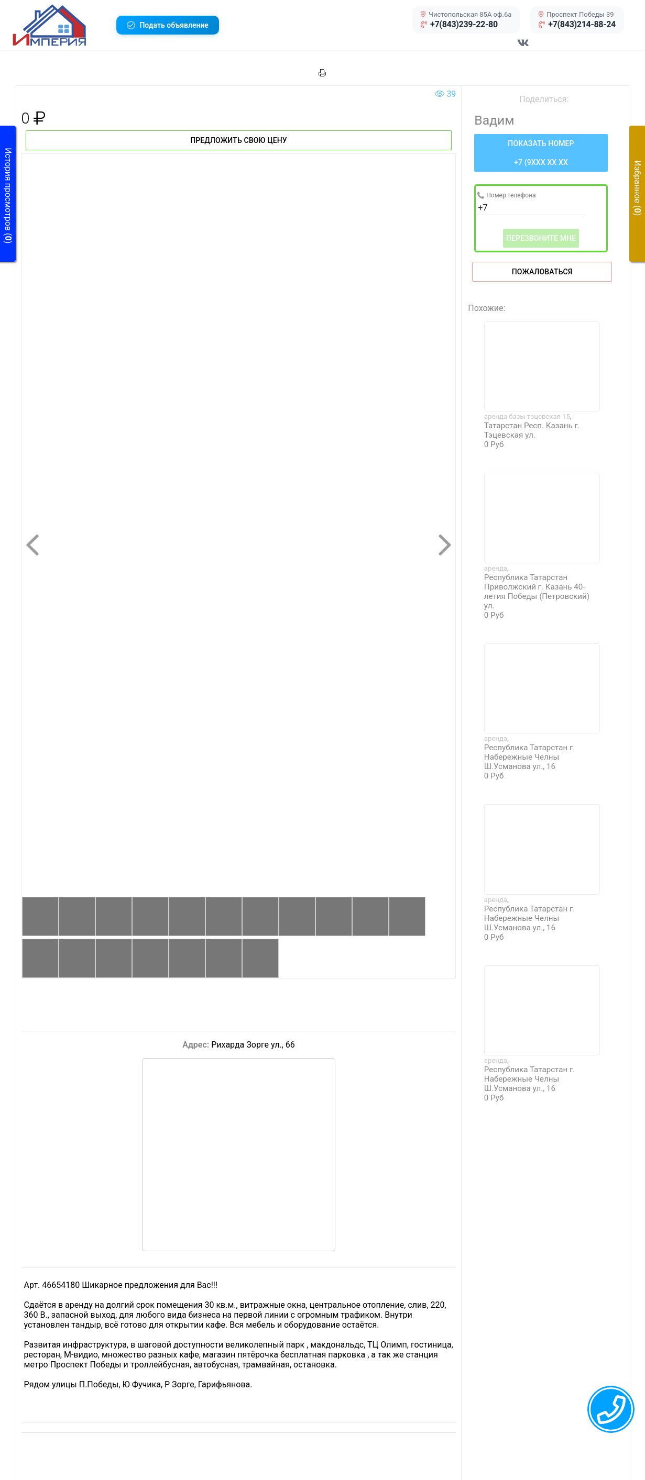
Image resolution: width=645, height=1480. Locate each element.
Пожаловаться (542, 272)
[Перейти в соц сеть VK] (523, 48)
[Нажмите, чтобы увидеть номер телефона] (540, 153)
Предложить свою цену (238, 140)
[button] (60, 25)
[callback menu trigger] (611, 1409)
